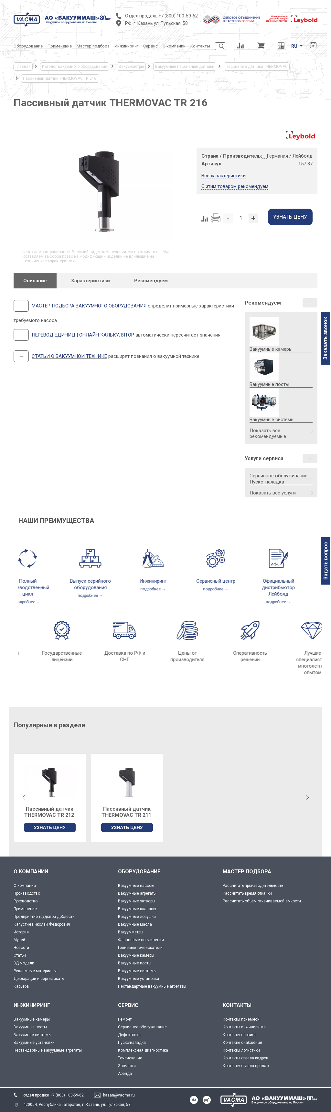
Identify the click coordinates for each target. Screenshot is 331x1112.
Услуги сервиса (264, 458)
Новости (21, 947)
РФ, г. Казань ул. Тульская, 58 (156, 23)
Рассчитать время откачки (247, 893)
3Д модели (24, 963)
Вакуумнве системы (32, 1035)
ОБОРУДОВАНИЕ (139, 871)
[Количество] (240, 218)
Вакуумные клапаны (137, 909)
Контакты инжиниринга (244, 1027)
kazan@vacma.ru (119, 1095)
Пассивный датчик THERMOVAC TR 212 (49, 812)
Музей (19, 940)
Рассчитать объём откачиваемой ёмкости (262, 901)
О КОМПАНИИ (31, 871)
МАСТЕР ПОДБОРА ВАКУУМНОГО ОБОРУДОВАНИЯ (89, 306)
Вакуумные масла (135, 924)
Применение (25, 909)
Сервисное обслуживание (278, 476)
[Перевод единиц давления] (281, 46)
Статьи (20, 955)
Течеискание (130, 1058)
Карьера (21, 986)
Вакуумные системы (137, 971)
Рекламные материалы (35, 971)
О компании (25, 885)
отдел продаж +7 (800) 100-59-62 (53, 1095)
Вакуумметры (130, 932)
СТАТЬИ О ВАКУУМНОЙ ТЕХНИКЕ (69, 356)
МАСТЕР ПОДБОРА (247, 871)
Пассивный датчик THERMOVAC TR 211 (127, 812)
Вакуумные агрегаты (137, 893)
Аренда (125, 1073)
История (21, 932)
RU (294, 46)
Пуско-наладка (267, 482)
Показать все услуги (273, 493)
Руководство (25, 901)
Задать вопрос (326, 561)
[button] (307, 797)
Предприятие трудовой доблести (44, 916)
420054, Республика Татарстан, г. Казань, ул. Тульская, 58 (77, 1104)
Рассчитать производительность (253, 885)
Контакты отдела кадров (245, 1058)
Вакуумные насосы (136, 885)
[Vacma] (62, 19)
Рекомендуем (263, 303)
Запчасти (127, 1066)
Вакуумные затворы (136, 901)
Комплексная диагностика (143, 1050)
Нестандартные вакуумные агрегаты (152, 986)
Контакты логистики (241, 1050)
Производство (27, 893)
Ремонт (125, 1019)
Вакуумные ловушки (137, 916)
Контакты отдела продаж (246, 1066)
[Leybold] (291, 19)
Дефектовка (129, 1035)
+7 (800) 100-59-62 (178, 15)
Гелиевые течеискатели (140, 947)
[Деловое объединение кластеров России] (232, 19)
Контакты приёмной (241, 1019)
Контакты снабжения (242, 1042)
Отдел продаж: (141, 15)
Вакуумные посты (134, 963)
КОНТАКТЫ (237, 1005)
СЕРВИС (128, 1005)
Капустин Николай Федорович (42, 924)
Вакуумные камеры (136, 955)
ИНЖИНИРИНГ (32, 1005)
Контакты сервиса (240, 1035)
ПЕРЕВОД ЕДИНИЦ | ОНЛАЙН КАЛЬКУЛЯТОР (83, 335)
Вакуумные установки (138, 978)
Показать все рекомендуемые (268, 433)
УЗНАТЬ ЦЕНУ (50, 827)
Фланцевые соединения (141, 940)
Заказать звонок (325, 338)
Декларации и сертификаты (39, 978)
